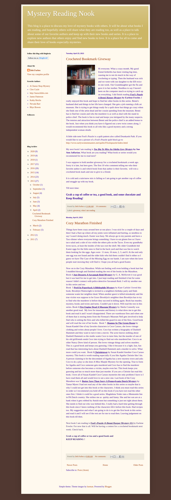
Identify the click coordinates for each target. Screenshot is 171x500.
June (35, 202)
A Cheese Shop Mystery (40, 86)
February (37, 230)
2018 (32, 160)
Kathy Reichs (35, 100)
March (36, 225)
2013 (32, 181)
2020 (32, 151)
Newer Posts (72, 465)
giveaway (76, 210)
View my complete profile (38, 74)
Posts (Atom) (83, 470)
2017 (32, 164)
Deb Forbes (35, 70)
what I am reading (88, 210)
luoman (90, 486)
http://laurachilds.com (39, 93)
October (36, 185)
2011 (32, 239)
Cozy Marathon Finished (84, 223)
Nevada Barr (35, 104)
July (35, 197)
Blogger (108, 486)
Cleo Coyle (34, 89)
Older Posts (138, 465)
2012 (32, 235)
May (35, 206)
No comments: (101, 456)
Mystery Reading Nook (61, 13)
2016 (32, 168)
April (35, 210)
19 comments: (101, 206)
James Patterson (36, 97)
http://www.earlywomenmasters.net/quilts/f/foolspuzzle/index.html (97, 142)
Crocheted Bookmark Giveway (88, 59)
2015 (32, 172)
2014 (32, 177)
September (37, 189)
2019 (32, 156)
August (36, 193)
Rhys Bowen (35, 107)
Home (105, 465)
